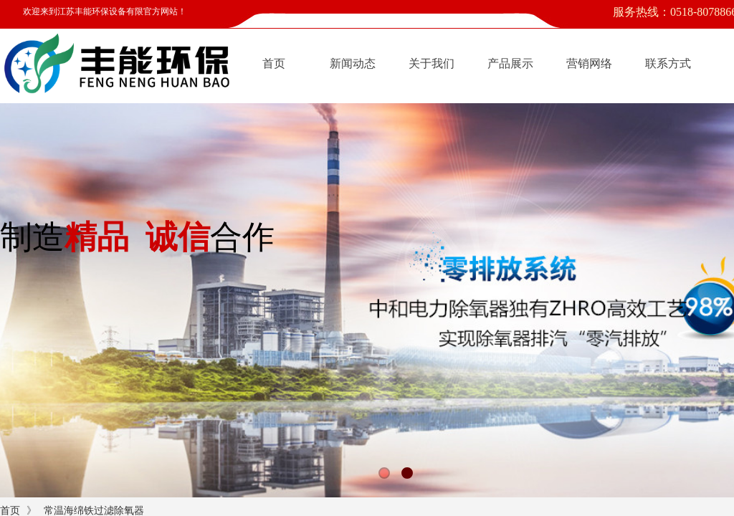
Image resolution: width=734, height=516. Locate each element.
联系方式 (668, 63)
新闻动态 (353, 63)
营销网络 (589, 63)
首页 (273, 63)
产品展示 (510, 63)
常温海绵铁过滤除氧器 (94, 510)
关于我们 (431, 63)
